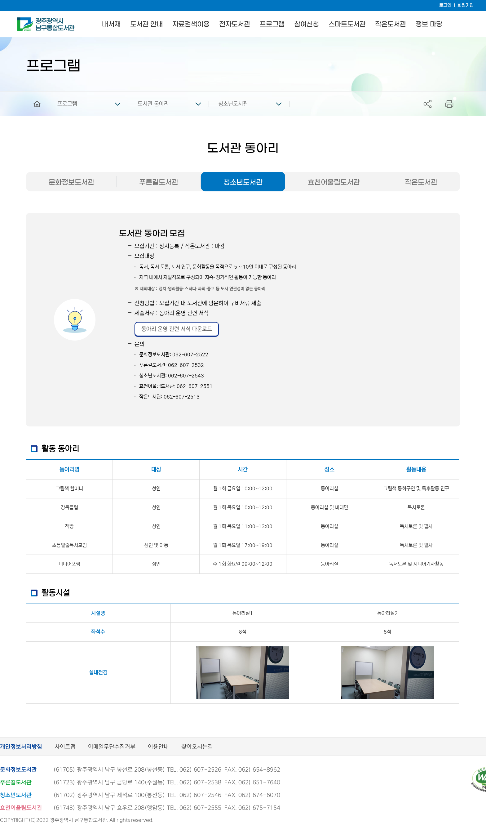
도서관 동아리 (153, 104)
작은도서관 (390, 24)
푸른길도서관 (158, 182)
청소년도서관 (233, 104)
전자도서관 (234, 24)
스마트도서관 (347, 24)
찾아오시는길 (197, 747)
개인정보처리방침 (21, 747)
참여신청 (306, 24)
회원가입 (465, 5)
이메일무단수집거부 (111, 747)
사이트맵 (65, 747)
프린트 (449, 103)
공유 (427, 103)
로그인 (445, 5)
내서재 (111, 24)
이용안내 (158, 747)
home (32, 94)
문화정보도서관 (71, 182)
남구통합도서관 (25, 20)
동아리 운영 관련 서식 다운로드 (176, 329)
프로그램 (272, 24)
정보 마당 (429, 24)
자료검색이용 (191, 24)
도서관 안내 (146, 24)
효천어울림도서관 (334, 182)
